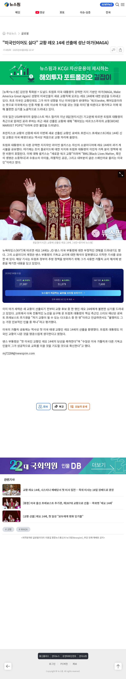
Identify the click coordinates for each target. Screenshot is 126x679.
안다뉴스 (56, 656)
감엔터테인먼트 (69, 656)
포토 (62, 12)
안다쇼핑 (83, 656)
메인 (17, 12)
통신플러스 (44, 656)
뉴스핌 (12, 4)
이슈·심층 (85, 12)
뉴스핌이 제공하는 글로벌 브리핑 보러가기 (63, 293)
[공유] (120, 50)
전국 (108, 12)
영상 (40, 12)
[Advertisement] (63, 567)
